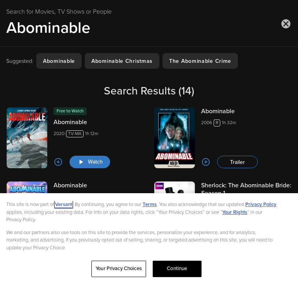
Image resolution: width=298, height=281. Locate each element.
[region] (149, 237)
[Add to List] (58, 162)
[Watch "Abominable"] (90, 162)
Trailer (237, 162)
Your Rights (234, 212)
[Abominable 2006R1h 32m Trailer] (223, 138)
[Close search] (286, 24)
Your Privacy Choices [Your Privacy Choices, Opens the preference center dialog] (119, 268)
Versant (63, 204)
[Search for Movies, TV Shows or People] (149, 27)
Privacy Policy (261, 204)
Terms (150, 204)
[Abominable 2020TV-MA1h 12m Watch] (75, 138)
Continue (177, 268)
